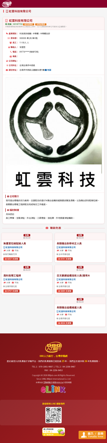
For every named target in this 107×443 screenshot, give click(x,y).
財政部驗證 (41, 24)
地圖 (48, 70)
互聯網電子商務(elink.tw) (53, 382)
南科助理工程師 (12, 275)
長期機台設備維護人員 (69, 307)
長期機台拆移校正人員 (69, 243)
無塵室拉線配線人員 (14, 243)
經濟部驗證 (28, 24)
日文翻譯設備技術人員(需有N (73, 275)
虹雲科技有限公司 (12, 247)
